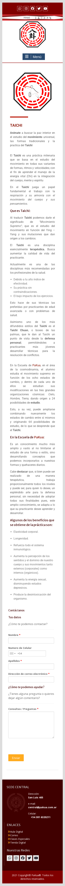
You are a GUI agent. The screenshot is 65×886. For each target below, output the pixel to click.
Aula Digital (16, 831)
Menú (33, 57)
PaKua (36, 365)
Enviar (16, 758)
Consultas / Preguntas (23, 709)
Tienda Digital (18, 842)
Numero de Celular (20, 648)
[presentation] (34, 747)
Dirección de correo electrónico (29, 673)
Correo (14, 835)
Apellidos (15, 661)
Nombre (14, 635)
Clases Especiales (20, 839)
